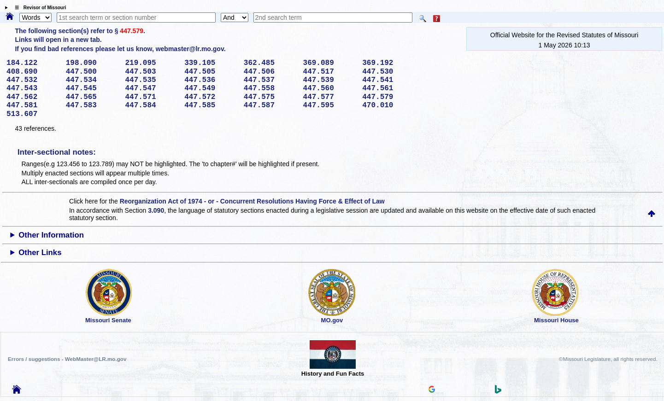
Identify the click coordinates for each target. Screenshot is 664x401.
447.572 (210, 97)
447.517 (329, 72)
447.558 (270, 88)
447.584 (151, 105)
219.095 (151, 63)
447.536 (210, 80)
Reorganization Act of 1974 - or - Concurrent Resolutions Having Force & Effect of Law (252, 201)
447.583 (92, 105)
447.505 (210, 72)
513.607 (32, 114)
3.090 (156, 210)
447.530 (388, 72)
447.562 (32, 97)
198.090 (92, 63)
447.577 (329, 97)
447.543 (32, 88)
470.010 (388, 105)
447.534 (92, 80)
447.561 (388, 88)
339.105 (210, 63)
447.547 (151, 88)
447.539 (329, 80)
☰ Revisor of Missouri (38, 7)
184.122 (32, 63)
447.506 (270, 72)
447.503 (151, 72)
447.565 (92, 97)
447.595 (329, 105)
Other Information (51, 235)
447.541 (388, 80)
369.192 (388, 63)
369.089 (329, 63)
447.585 (210, 105)
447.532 (32, 80)
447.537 (270, 80)
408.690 (32, 72)
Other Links (39, 252)
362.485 (270, 63)
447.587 (270, 105)
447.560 (329, 88)
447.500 (92, 72)
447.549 (210, 88)
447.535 (151, 80)
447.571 (151, 97)
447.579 (131, 31)
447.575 (270, 97)
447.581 (32, 105)
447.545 (92, 88)
